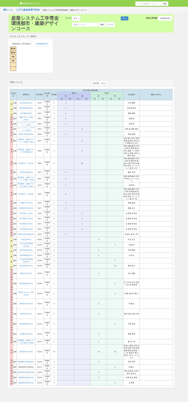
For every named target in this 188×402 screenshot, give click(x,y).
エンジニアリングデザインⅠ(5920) (26, 124)
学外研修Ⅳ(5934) (26, 229)
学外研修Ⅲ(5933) (26, 224)
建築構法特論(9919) (26, 383)
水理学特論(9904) (26, 172)
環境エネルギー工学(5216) (26, 293)
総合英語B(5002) (26, 250)
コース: (68, 18)
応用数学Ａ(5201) (26, 203)
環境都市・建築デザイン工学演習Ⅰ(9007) (26, 185)
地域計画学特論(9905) (26, 234)
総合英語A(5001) (26, 103)
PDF (124, 18)
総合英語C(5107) (26, 266)
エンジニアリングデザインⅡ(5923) (26, 129)
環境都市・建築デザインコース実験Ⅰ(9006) (26, 178)
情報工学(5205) (26, 273)
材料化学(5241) (26, 314)
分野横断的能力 (42, 44)
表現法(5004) (26, 239)
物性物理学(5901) (26, 324)
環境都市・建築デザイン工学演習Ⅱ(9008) (26, 341)
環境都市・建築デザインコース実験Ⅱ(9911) (26, 140)
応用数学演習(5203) (26, 208)
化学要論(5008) (26, 113)
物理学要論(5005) (26, 108)
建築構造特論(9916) (26, 377)
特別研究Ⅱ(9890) (26, 352)
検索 (165, 4)
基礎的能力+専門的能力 (21, 44)
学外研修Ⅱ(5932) (26, 219)
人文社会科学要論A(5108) (26, 245)
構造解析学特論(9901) (26, 362)
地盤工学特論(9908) (26, 134)
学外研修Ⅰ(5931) (26, 213)
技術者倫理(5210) (26, 283)
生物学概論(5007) (26, 255)
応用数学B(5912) (26, 334)
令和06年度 (165, 18)
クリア (110, 25)
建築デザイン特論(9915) (26, 118)
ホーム (8, 10)
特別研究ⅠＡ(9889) (26, 194)
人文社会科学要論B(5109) (26, 260)
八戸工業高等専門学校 (28, 10)
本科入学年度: (152, 18)
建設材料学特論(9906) (26, 372)
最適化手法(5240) (26, 304)
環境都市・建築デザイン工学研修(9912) (26, 151)
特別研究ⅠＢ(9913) (26, 163)
